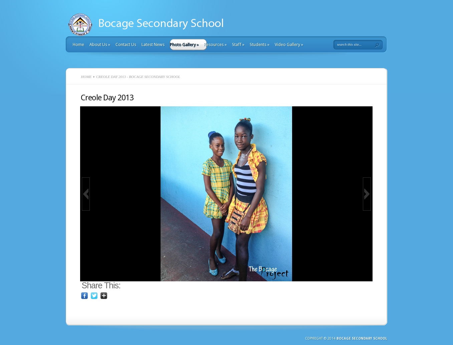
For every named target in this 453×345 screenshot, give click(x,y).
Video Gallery (289, 44)
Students (259, 44)
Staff (238, 44)
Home (78, 44)
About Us (99, 44)
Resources (215, 44)
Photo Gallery (184, 44)
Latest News (153, 44)
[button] (86, 194)
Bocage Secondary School (361, 338)
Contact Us (126, 44)
